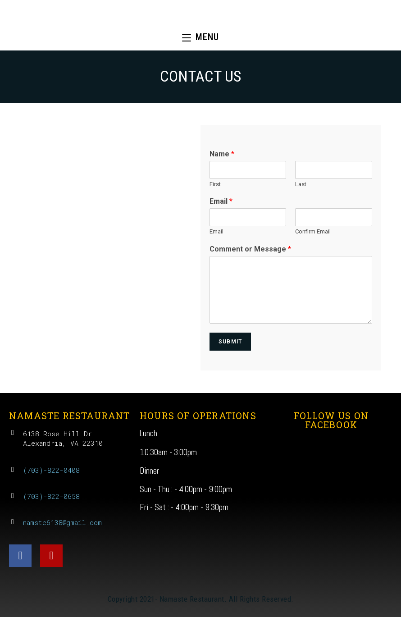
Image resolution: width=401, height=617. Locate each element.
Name (222, 154)
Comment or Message (250, 249)
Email (221, 201)
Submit (230, 341)
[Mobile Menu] (200, 37)
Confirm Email (313, 231)
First (215, 184)
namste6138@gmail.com (62, 522)
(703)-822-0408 (51, 470)
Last (300, 184)
